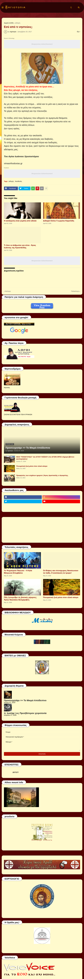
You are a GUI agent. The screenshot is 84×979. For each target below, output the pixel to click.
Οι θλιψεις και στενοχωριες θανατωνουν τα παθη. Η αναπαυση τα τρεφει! (60, 572)
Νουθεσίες (18, 181)
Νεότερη (8, 291)
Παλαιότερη (75, 291)
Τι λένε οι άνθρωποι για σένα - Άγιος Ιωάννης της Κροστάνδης (20, 246)
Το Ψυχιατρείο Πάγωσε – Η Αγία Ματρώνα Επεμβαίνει (18, 572)
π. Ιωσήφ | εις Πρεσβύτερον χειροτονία (25, 713)
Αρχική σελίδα (8, 23)
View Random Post (42, 306)
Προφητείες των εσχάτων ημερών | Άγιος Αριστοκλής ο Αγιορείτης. (42, 475)
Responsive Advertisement (42, 44)
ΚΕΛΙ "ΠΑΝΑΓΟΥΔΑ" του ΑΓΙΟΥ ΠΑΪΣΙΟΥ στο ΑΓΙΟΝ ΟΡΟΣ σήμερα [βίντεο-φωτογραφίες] (45, 458)
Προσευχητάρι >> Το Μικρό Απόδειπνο (28, 447)
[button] (2, 7)
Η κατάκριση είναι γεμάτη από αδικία (20, 221)
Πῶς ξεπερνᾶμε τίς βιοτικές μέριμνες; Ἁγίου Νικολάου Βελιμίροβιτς (20, 598)
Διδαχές (17, 23)
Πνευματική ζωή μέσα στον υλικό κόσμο (31, 466)
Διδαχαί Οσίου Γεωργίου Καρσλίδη (58, 221)
